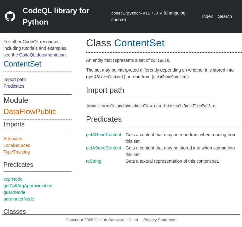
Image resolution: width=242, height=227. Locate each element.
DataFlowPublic (29, 111)
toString (93, 161)
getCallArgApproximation (27, 185)
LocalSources (16, 145)
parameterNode (18, 198)
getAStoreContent (103, 147)
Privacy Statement (160, 220)
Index (207, 16)
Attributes (12, 138)
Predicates (13, 86)
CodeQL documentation (42, 54)
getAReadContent (103, 134)
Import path (14, 79)
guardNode (14, 192)
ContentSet (22, 64)
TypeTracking (16, 151)
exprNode (13, 179)
